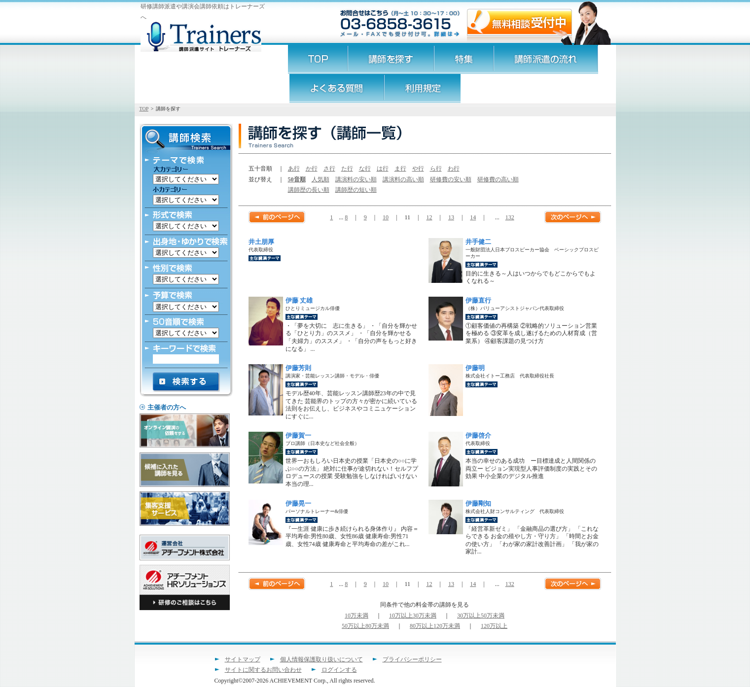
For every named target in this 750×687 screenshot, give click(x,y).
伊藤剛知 (478, 503)
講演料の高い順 (403, 179)
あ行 (294, 168)
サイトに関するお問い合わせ (263, 669)
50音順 (297, 179)
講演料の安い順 (356, 179)
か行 (312, 168)
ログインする (339, 669)
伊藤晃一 (298, 503)
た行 (347, 168)
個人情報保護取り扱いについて (321, 659)
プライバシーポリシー (412, 659)
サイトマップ (242, 659)
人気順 (320, 179)
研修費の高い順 (498, 179)
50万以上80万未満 (365, 625)
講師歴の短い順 (356, 189)
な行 (365, 168)
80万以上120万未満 (435, 625)
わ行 (454, 168)
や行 (418, 168)
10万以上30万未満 (412, 615)
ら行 (436, 168)
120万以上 (494, 625)
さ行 (329, 168)
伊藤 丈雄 (299, 300)
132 (509, 217)
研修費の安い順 (450, 179)
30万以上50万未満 (480, 615)
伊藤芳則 (298, 368)
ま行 (400, 168)
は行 (383, 168)
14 (473, 217)
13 (451, 217)
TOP (144, 108)
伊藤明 (475, 368)
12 (429, 217)
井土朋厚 (261, 241)
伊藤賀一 (298, 435)
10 (386, 217)
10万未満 (356, 615)
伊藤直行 (478, 300)
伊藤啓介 (478, 435)
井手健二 (478, 241)
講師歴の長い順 (308, 189)
